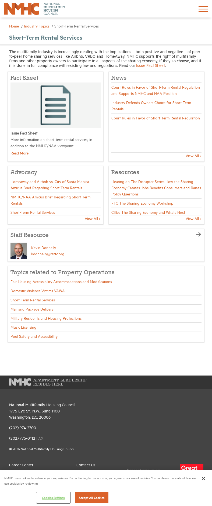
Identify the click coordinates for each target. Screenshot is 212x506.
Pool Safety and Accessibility (34, 336)
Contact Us (86, 464)
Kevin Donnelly (43, 247)
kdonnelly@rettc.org (47, 253)
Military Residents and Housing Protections (46, 318)
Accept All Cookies (91, 497)
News (118, 78)
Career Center (21, 464)
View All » (194, 155)
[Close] (203, 478)
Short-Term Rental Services (32, 212)
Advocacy (23, 172)
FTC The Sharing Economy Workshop (142, 202)
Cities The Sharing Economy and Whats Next (148, 212)
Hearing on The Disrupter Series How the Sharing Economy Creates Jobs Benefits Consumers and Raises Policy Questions (156, 187)
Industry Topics (37, 25)
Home (14, 25)
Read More (19, 152)
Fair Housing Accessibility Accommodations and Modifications (61, 281)
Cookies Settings (53, 497)
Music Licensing (23, 326)
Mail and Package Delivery (32, 308)
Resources (125, 172)
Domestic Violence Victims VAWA (37, 290)
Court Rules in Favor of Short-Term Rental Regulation (155, 117)
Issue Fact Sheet (150, 65)
